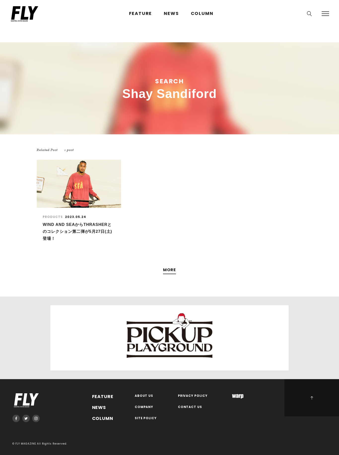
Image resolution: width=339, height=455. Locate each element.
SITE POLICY (146, 418)
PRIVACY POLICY (193, 396)
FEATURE (140, 13)
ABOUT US (144, 396)
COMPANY (144, 407)
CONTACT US (190, 407)
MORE (169, 270)
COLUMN (202, 13)
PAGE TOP (311, 397)
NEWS (171, 13)
